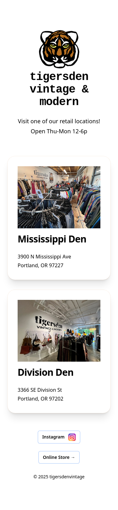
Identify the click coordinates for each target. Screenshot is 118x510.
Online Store (59, 457)
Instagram (59, 437)
